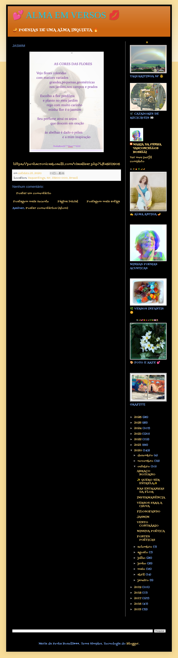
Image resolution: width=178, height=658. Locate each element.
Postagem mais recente (31, 201)
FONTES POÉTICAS (146, 538)
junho (142, 563)
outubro (144, 467)
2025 (138, 423)
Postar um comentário (33, 193)
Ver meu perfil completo (141, 159)
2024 (138, 428)
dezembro (145, 455)
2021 (138, 445)
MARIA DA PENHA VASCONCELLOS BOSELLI (147, 148)
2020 (138, 450)
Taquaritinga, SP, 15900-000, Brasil (53, 178)
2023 (138, 434)
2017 (138, 598)
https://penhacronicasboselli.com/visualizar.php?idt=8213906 (66, 164)
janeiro (143, 580)
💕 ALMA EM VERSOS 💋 (66, 15)
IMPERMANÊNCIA (151, 498)
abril (141, 575)
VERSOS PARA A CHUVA (149, 504)
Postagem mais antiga (103, 201)
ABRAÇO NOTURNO (146, 473)
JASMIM (143, 517)
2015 (138, 609)
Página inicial (67, 201)
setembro (145, 547)
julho (141, 558)
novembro (145, 461)
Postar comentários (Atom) (47, 208)
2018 (138, 593)
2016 (138, 604)
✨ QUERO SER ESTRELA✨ (148, 481)
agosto (143, 552)
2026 (138, 417)
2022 (138, 439)
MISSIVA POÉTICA (151, 531)
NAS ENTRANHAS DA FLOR (150, 490)
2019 (138, 587)
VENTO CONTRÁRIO (148, 524)
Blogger (133, 644)
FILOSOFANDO (148, 512)
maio (141, 569)
